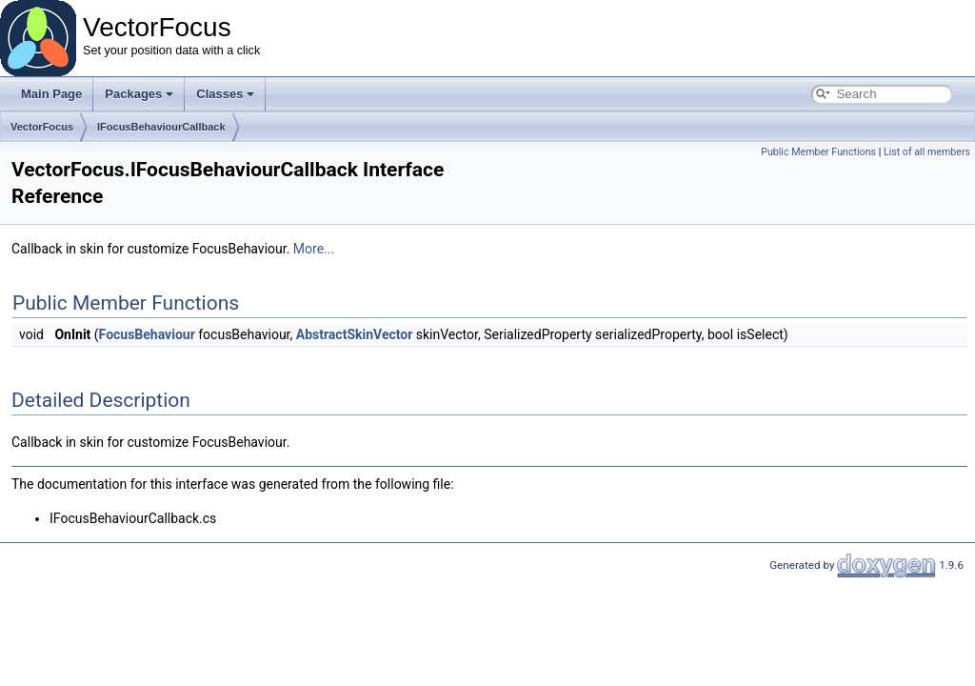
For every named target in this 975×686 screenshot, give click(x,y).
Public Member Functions (818, 152)
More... (313, 248)
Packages (139, 94)
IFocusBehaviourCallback (161, 126)
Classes (225, 94)
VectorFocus (41, 126)
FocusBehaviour (147, 334)
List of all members (927, 152)
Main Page (51, 94)
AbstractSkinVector (354, 334)
